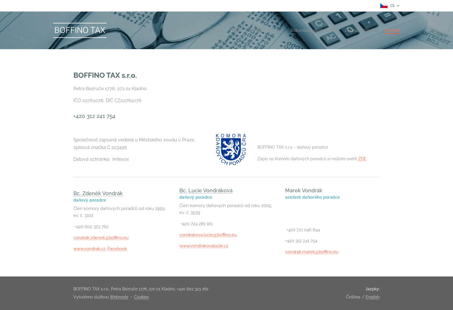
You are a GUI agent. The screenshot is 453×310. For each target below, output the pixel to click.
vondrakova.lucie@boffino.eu (208, 234)
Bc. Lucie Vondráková (206, 190)
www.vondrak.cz (89, 249)
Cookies (141, 297)
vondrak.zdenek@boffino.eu (101, 237)
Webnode (119, 297)
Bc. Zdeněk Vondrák (98, 193)
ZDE (362, 158)
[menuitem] (186, 30)
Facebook (117, 249)
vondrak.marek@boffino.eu (311, 252)
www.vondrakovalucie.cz (203, 246)
